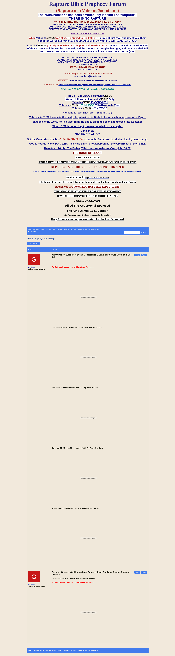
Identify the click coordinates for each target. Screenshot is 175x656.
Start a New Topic (33, 243)
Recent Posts (32, 231)
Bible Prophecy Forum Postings (62, 229)
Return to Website (33, 229)
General (48, 229)
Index (42, 229)
